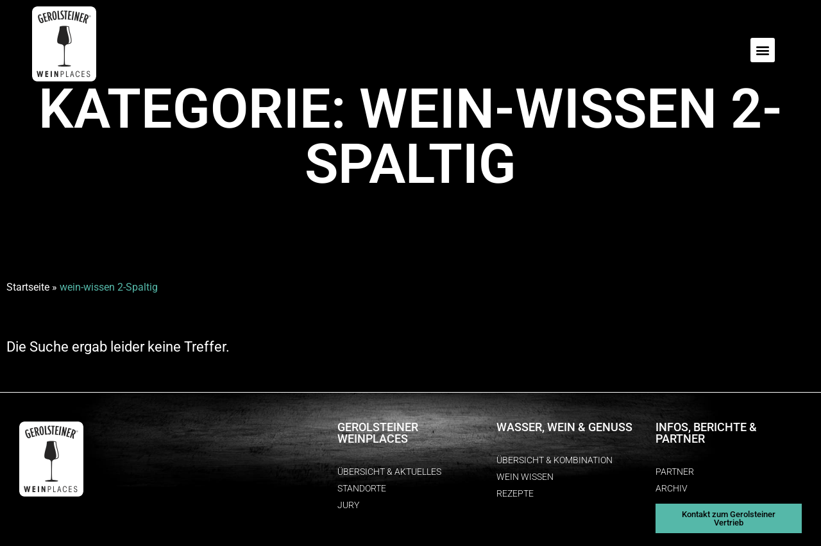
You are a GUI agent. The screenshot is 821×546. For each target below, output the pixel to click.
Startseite (27, 287)
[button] (762, 50)
